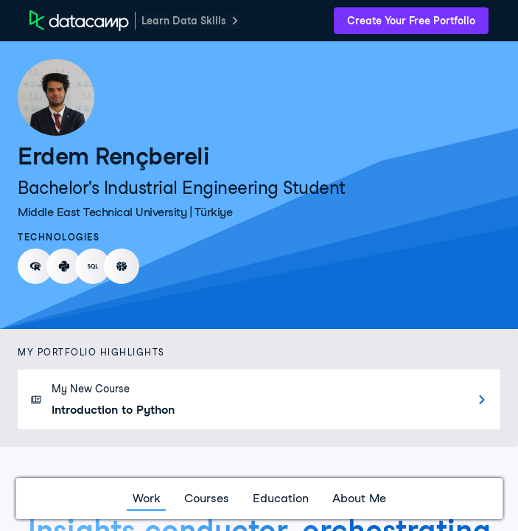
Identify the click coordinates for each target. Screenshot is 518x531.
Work (147, 498)
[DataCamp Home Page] (79, 20)
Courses (206, 498)
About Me (359, 498)
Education (281, 498)
